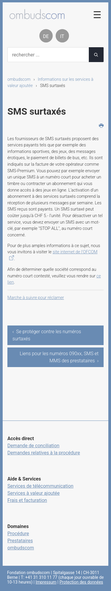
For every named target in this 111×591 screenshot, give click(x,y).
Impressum (46, 582)
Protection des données (81, 582)
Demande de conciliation (33, 445)
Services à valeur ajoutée (33, 493)
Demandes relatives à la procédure (43, 453)
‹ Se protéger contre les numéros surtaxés (46, 335)
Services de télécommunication (40, 486)
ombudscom (18, 79)
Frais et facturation (27, 500)
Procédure (18, 533)
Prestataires (20, 540)
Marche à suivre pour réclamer (35, 297)
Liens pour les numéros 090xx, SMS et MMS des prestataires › (59, 357)
